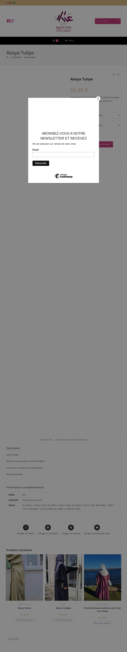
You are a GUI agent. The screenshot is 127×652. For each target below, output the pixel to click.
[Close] (98, 98)
